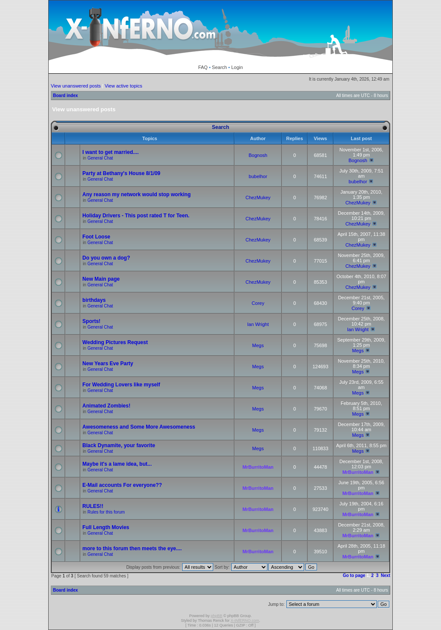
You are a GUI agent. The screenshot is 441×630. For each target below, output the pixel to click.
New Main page (101, 279)
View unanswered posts (76, 85)
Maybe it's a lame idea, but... (117, 464)
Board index (65, 95)
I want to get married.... (110, 152)
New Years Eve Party (107, 363)
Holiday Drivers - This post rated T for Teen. (135, 216)
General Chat (100, 158)
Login (237, 67)
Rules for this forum (106, 512)
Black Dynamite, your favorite (118, 445)
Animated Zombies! (106, 406)
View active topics (123, 85)
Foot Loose (96, 237)
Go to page (354, 575)
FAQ (203, 67)
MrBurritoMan (257, 467)
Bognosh (257, 155)
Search (219, 67)
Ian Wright (258, 324)
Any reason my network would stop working (136, 194)
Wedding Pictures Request (115, 342)
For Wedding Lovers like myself (121, 385)
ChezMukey (257, 197)
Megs (258, 345)
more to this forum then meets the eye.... (132, 548)
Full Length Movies (105, 527)
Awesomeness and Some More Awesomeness (138, 427)
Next (385, 575)
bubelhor (258, 176)
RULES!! (92, 506)
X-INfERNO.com (244, 620)
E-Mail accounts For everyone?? (122, 485)
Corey (258, 303)
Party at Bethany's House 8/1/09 (121, 173)
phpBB (216, 616)
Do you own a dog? (106, 258)
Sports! (91, 321)
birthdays (94, 300)
